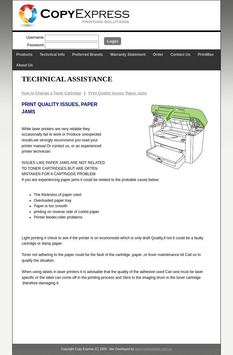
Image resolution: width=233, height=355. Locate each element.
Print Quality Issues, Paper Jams (117, 93)
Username (35, 37)
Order (158, 54)
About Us (24, 65)
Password (35, 45)
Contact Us (180, 54)
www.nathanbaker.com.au (153, 349)
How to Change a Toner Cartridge (51, 93)
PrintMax (205, 54)
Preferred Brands (87, 54)
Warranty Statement (127, 54)
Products (24, 54)
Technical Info (52, 54)
